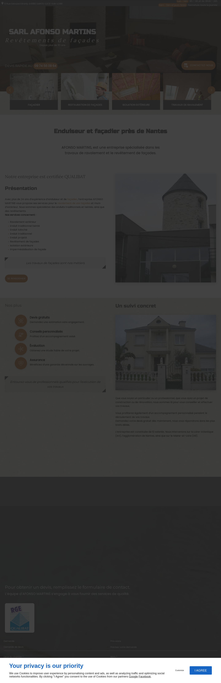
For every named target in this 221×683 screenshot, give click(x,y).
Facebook (145, 676)
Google (133, 676)
